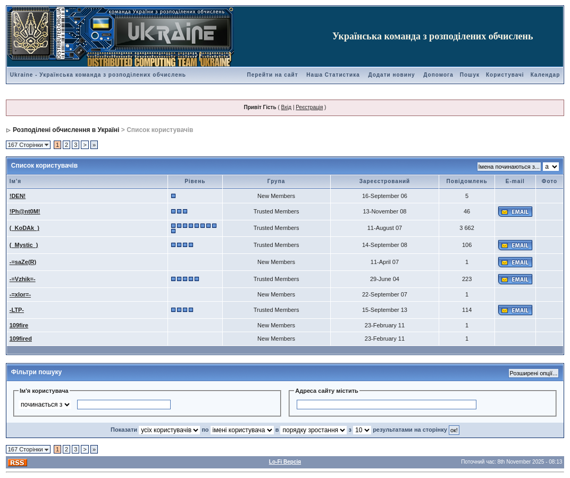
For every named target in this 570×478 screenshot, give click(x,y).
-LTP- (17, 310)
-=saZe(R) (23, 262)
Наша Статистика (332, 75)
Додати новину (391, 75)
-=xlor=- (20, 294)
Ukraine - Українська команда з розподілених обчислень (98, 75)
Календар (545, 75)
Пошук (470, 75)
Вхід (286, 107)
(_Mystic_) (24, 245)
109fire (19, 325)
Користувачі (505, 75)
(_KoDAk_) (24, 228)
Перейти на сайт (272, 75)
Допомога (438, 75)
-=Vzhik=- (23, 279)
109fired (21, 338)
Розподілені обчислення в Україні (66, 130)
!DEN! (18, 196)
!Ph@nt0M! (25, 211)
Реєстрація (309, 107)
